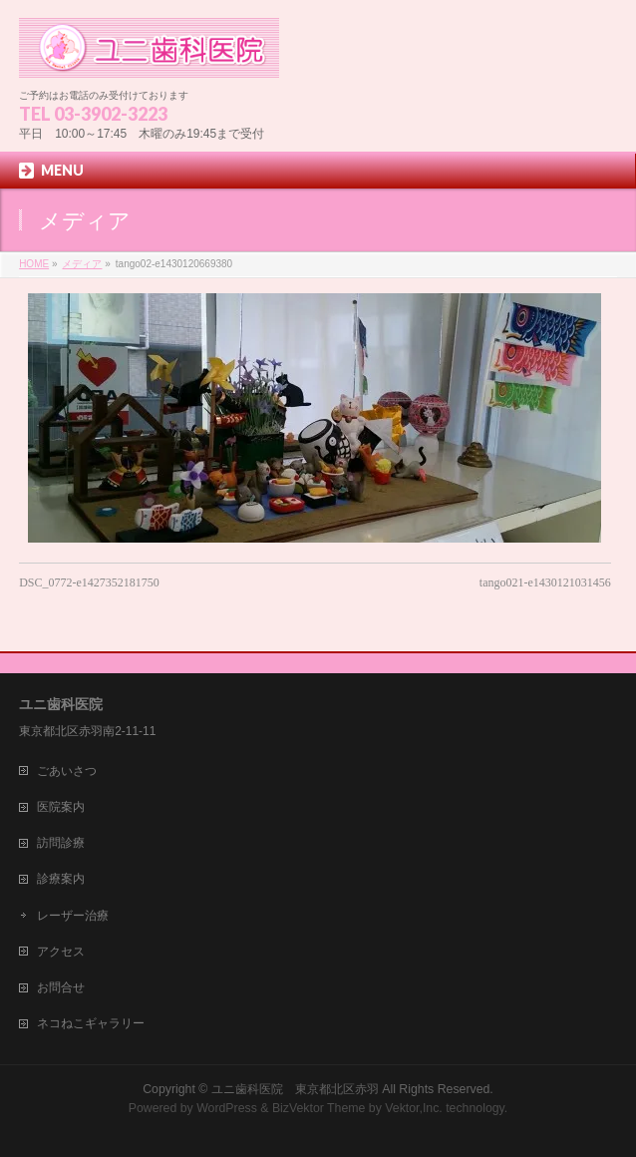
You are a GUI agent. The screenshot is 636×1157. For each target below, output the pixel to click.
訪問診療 (61, 843)
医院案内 (61, 807)
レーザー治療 (73, 916)
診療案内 (61, 879)
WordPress (226, 1108)
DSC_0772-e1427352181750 (89, 582)
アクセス (61, 952)
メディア (82, 263)
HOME (34, 263)
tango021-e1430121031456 (545, 582)
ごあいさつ (67, 771)
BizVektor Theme (319, 1108)
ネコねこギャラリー (91, 1023)
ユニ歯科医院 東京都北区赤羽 (295, 1089)
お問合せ (61, 987)
